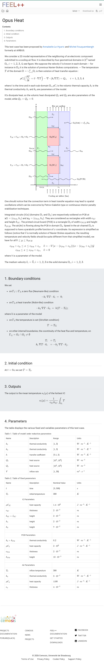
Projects (29, 639)
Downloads (56, 642)
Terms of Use (27, 659)
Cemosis (29, 630)
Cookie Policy (59, 659)
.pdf (99, 11)
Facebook (83, 630)
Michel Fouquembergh (81, 46)
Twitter (82, 635)
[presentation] (85, 59)
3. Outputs (8, 37)
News (27, 635)
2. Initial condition (11, 34)
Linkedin (82, 641)
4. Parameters (10, 40)
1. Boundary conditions (14, 30)
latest (75, 11)
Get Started (56, 638)
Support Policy (74, 659)
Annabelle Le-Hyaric (53, 46)
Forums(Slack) (7, 638)
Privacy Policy (43, 659)
